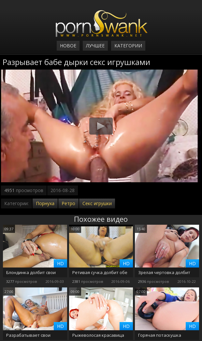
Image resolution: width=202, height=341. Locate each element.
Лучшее (95, 45)
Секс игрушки (97, 203)
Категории (128, 45)
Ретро (68, 203)
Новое (68, 45)
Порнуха (45, 203)
